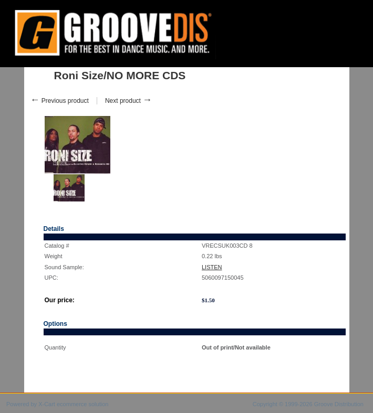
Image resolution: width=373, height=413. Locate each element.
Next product (128, 100)
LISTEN (212, 267)
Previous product (59, 100)
